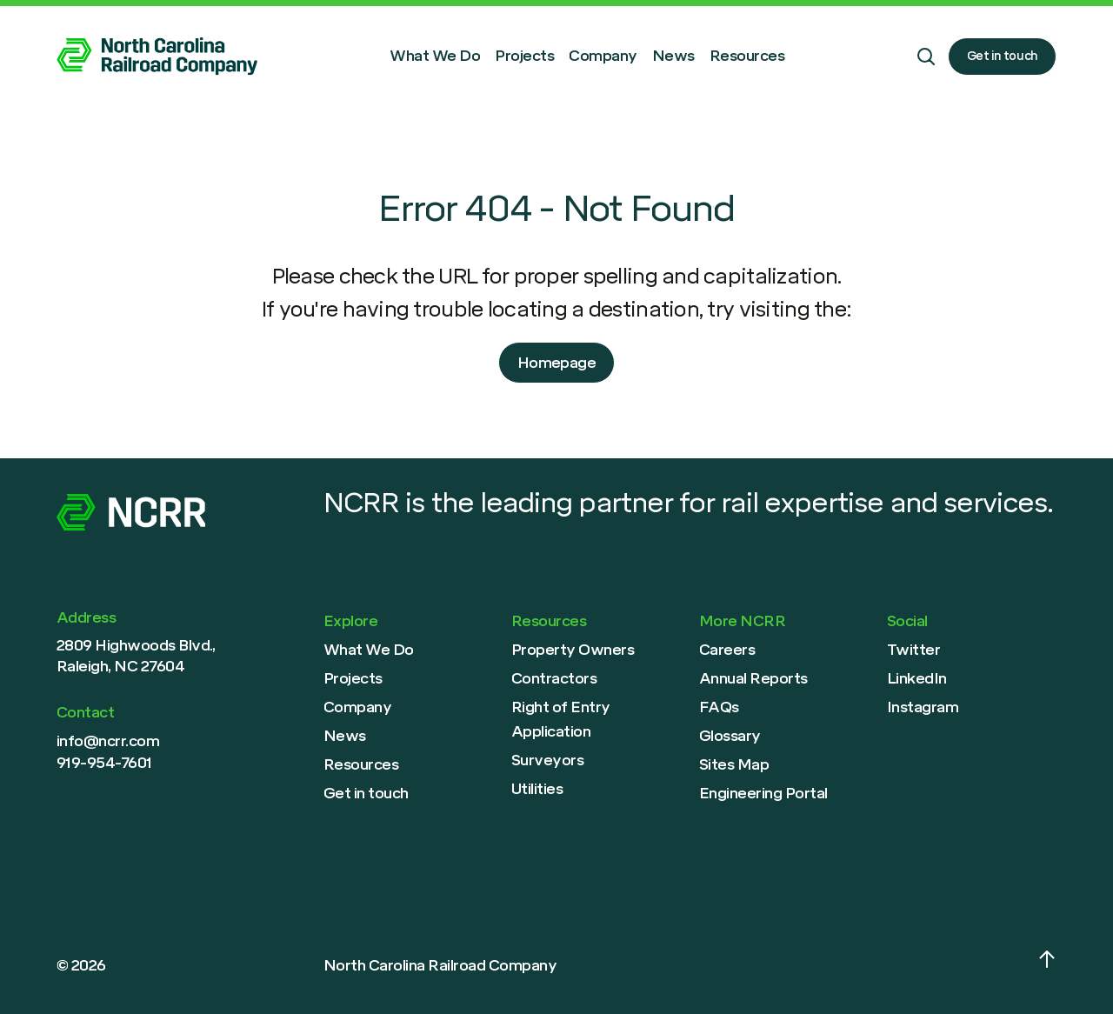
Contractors (553, 678)
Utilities (537, 788)
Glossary (730, 735)
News (673, 55)
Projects (524, 55)
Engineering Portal (763, 793)
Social (907, 621)
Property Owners (572, 649)
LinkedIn (917, 678)
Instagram (922, 707)
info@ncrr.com (108, 741)
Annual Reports (753, 678)
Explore (350, 621)
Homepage (556, 362)
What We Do (435, 55)
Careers (727, 649)
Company (602, 55)
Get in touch (1002, 56)
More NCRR (742, 621)
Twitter (913, 649)
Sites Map (734, 764)
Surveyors (547, 760)
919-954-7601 (104, 762)
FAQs (719, 707)
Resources (747, 55)
